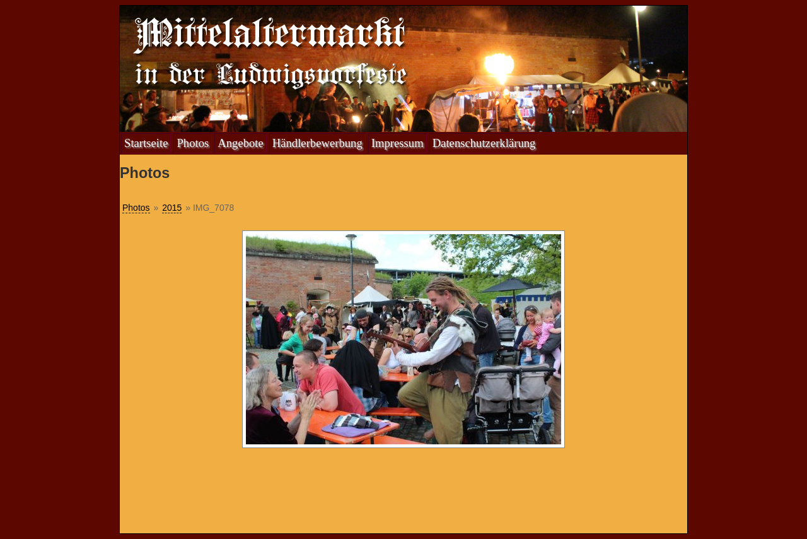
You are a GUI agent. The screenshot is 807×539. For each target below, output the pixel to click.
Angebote (241, 143)
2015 (172, 208)
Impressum (397, 143)
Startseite (146, 143)
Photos (193, 143)
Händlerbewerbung (317, 143)
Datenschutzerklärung (484, 143)
